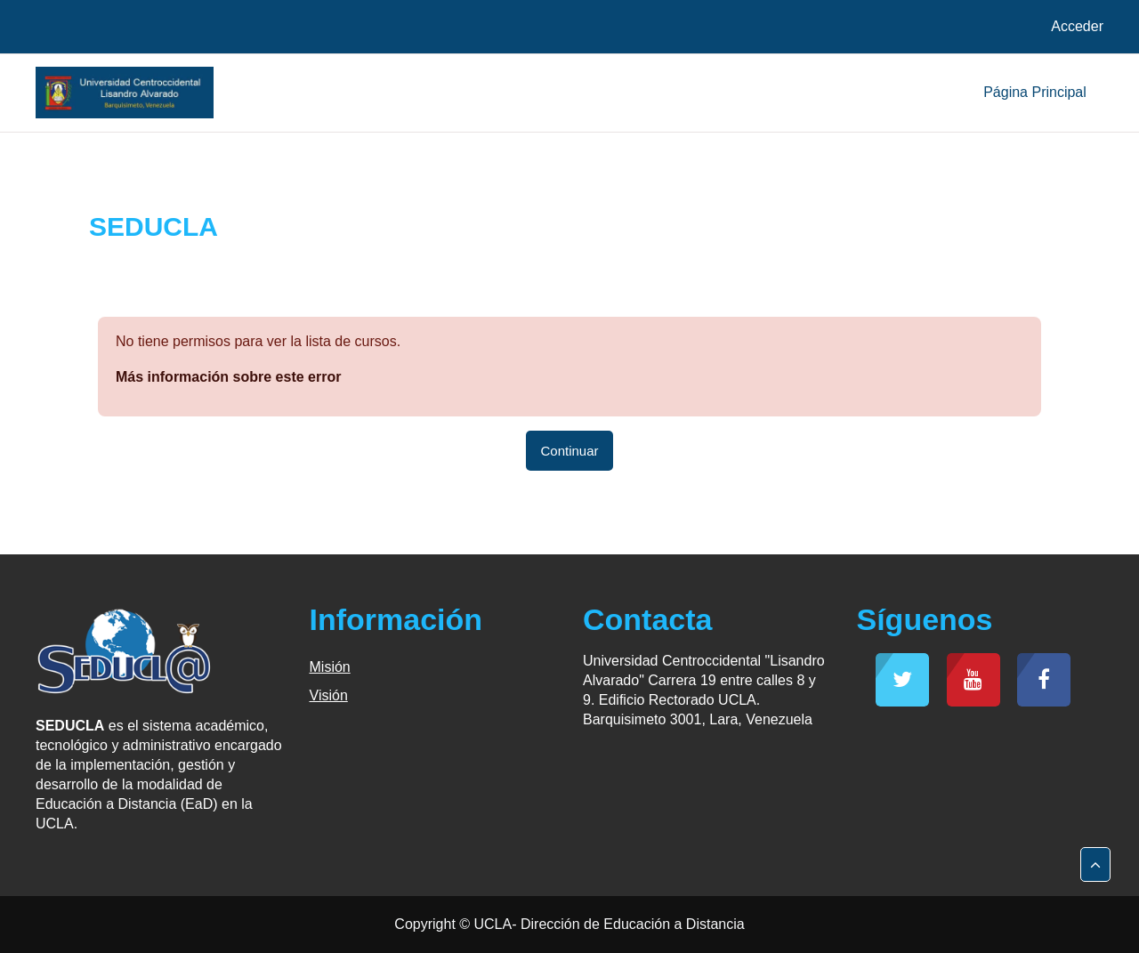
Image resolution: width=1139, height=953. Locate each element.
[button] (1095, 865)
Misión (330, 666)
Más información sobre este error (228, 376)
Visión (329, 695)
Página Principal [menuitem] (1034, 92)
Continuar (569, 450)
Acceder (1077, 26)
